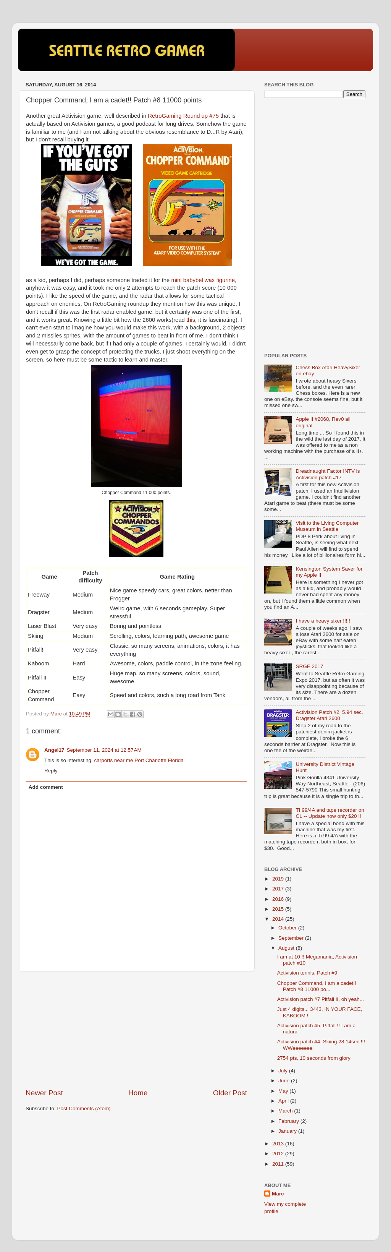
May (283, 1091)
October (288, 928)
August (287, 948)
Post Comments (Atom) (84, 1108)
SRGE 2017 (309, 666)
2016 (278, 899)
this (190, 320)
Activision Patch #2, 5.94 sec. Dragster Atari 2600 (329, 715)
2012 (278, 1153)
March (286, 1111)
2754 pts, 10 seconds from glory (314, 1058)
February (289, 1121)
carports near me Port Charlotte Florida (139, 760)
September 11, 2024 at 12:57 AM (104, 750)
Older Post (230, 1093)
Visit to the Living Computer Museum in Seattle (327, 526)
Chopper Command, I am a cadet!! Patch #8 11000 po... (316, 986)
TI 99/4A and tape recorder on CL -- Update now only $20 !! (330, 813)
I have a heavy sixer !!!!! (323, 621)
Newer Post (44, 1093)
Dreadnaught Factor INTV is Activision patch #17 (328, 474)
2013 (278, 1144)
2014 (278, 919)
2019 (278, 879)
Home (137, 1093)
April (284, 1101)
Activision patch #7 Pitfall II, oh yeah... (320, 999)
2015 (278, 909)
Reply (51, 771)
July (283, 1071)
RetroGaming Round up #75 (183, 116)
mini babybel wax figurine (203, 280)
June (284, 1080)
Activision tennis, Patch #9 (307, 973)
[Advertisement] (136, 1030)
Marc (278, 1194)
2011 (278, 1164)
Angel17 (54, 750)
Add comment (46, 787)
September (291, 938)
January (288, 1131)
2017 (278, 889)
